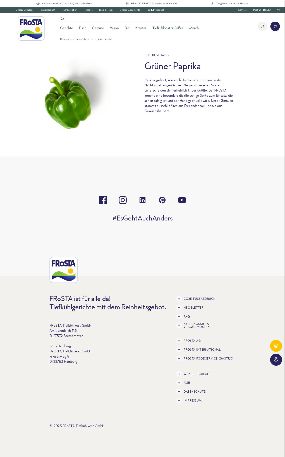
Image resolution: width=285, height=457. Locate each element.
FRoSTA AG (188, 340)
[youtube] (182, 200)
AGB (183, 382)
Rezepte (88, 9)
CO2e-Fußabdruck (195, 298)
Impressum (189, 400)
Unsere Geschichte (130, 9)
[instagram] (123, 200)
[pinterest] (162, 200)
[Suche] (129, 19)
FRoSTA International (198, 349)
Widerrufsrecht (193, 373)
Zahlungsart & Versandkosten (193, 325)
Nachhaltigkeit (69, 9)
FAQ (183, 316)
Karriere (242, 9)
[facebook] (103, 200)
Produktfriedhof (155, 9)
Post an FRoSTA (262, 9)
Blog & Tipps (106, 9)
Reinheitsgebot (47, 9)
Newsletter (190, 307)
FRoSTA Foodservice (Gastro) (205, 358)
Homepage (66, 39)
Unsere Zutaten (24, 9)
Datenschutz (191, 391)
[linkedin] (142, 200)
